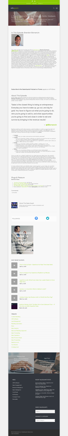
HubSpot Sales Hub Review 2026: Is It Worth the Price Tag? (44, 397)
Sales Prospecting (41, 21)
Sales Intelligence (16, 389)
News (12, 326)
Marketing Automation (16, 323)
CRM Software (14, 319)
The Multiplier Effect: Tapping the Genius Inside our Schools (28, 185)
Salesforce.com (15, 342)
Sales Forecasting (15, 333)
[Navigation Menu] (57, 8)
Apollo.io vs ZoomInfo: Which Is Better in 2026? (44, 393)
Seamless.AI (25, 186)
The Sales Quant (17, 19)
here (48, 55)
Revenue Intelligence (17, 387)
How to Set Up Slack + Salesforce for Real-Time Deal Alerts (44, 383)
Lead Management (41, 19)
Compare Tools (16, 396)
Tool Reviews (14, 344)
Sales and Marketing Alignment (18, 330)
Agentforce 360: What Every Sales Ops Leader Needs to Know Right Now (44, 390)
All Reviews (15, 394)
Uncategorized (15, 347)
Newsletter (15, 399)
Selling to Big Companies (20, 184)
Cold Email (15, 392)
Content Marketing (31, 19)
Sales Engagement (17, 385)
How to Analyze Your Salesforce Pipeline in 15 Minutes (43, 387)
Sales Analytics (15, 328)
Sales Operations (15, 335)
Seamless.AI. (38, 65)
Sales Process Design (29, 21)
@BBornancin (15, 50)
